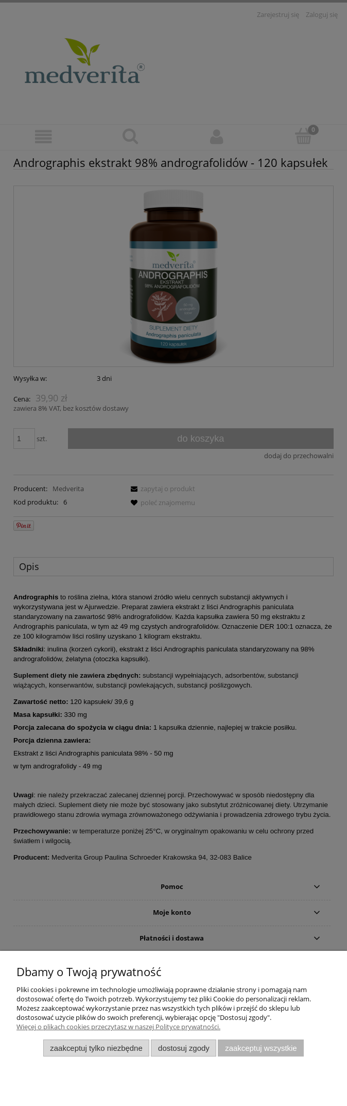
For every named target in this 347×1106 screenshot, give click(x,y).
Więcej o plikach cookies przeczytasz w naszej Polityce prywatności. (118, 1026)
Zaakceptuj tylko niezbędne (96, 1048)
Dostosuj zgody (184, 1048)
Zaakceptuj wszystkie (261, 1048)
